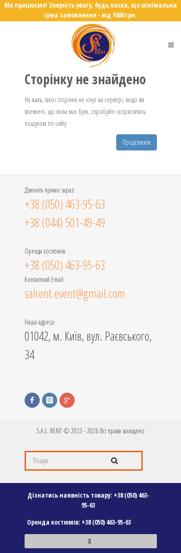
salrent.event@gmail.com (75, 293)
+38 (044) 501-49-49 (65, 222)
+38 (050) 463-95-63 (106, 522)
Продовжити (136, 142)
